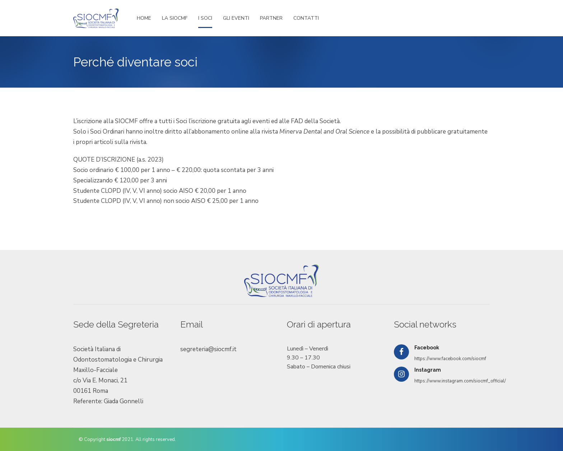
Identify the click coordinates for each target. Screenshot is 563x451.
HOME (144, 18)
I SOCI (205, 18)
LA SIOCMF (174, 18)
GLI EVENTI (236, 18)
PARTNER (271, 18)
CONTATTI (306, 18)
